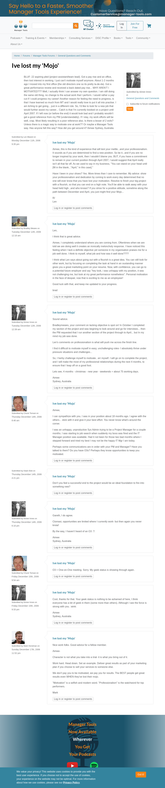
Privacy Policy (71, 784)
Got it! (141, 776)
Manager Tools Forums (44, 55)
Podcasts (16, 38)
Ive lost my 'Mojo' (64, 142)
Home (17, 55)
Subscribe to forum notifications (145, 104)
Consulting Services (79, 38)
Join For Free (135, 26)
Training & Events (35, 38)
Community (142, 38)
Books (117, 38)
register (68, 208)
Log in (57, 208)
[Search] (75, 26)
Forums (26, 55)
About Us (16, 44)
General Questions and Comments (74, 55)
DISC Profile (102, 38)
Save (130, 109)
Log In (122, 26)
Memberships (57, 38)
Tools (128, 38)
